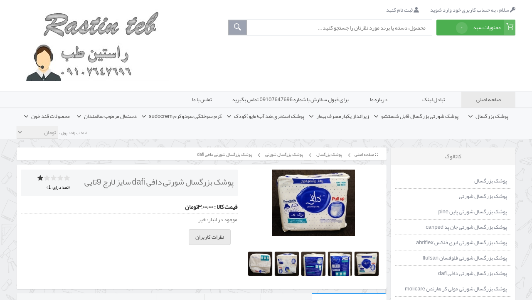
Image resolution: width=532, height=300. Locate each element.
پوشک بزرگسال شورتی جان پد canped (466, 227)
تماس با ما (202, 99)
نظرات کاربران (209, 237)
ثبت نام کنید (402, 10)
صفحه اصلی (488, 99)
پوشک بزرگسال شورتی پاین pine (472, 211)
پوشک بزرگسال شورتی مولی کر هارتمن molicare (456, 288)
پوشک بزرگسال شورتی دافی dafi (224, 154)
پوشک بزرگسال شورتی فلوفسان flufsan (465, 257)
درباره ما (378, 99)
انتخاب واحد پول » (72, 133)
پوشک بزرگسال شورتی (283, 154)
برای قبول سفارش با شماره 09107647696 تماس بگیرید (290, 99)
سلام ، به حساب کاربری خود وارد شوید (472, 10)
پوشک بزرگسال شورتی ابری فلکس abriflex (461, 242)
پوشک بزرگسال (328, 154)
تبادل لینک (433, 99)
